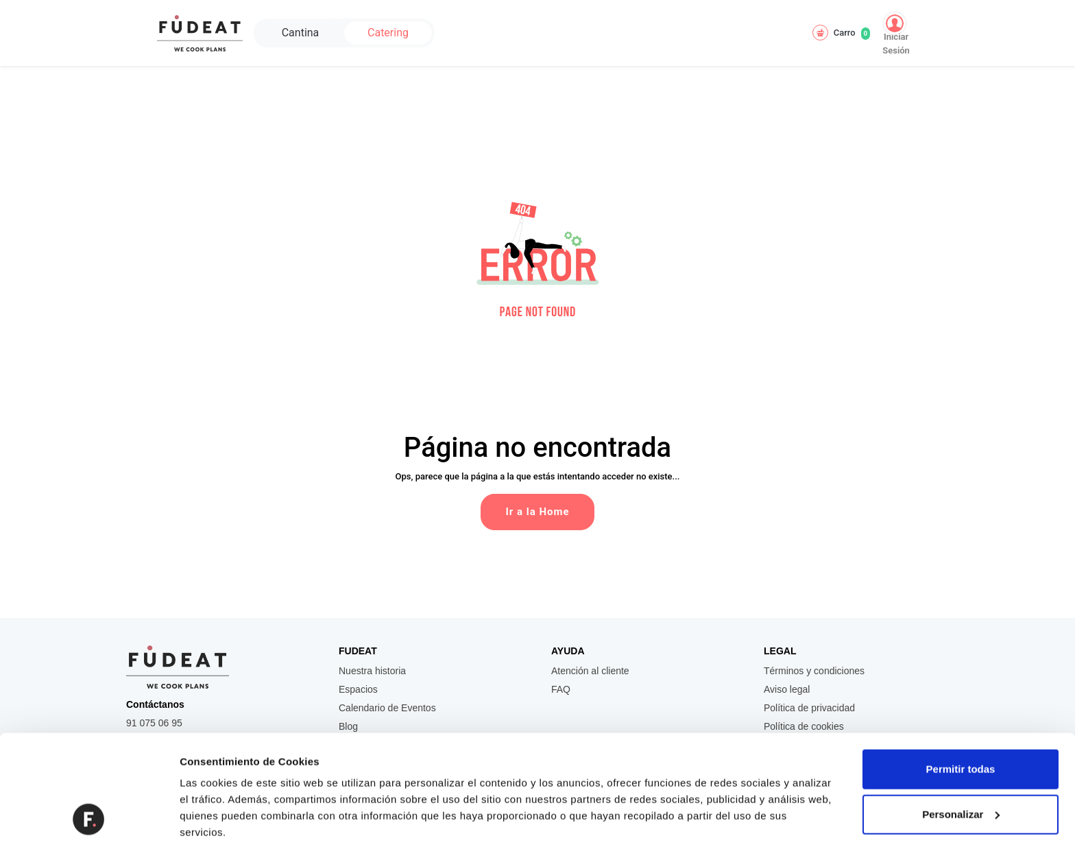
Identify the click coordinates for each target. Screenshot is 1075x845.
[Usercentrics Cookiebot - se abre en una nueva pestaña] (89, 818)
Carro (841, 32)
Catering (388, 32)
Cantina (300, 32)
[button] (537, 256)
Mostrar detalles (220, 818)
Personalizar (961, 712)
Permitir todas (960, 668)
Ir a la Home (537, 511)
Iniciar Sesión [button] (896, 34)
